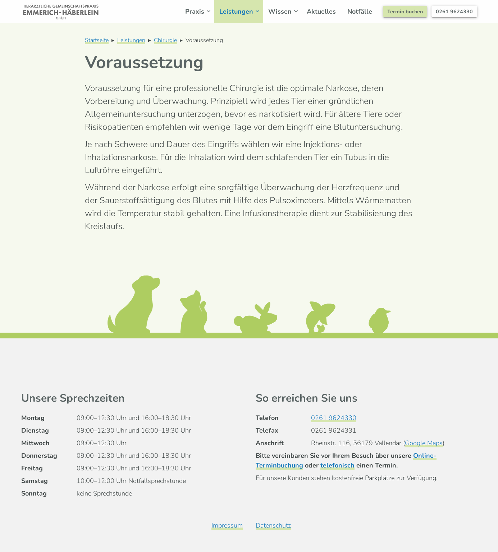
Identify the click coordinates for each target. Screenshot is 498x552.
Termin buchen (405, 11)
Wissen (285, 11)
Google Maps (424, 443)
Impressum (227, 525)
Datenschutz (273, 525)
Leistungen (241, 11)
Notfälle (359, 11)
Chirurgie (165, 40)
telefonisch (337, 465)
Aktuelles (321, 11)
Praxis (199, 11)
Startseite (97, 40)
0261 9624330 (454, 11)
